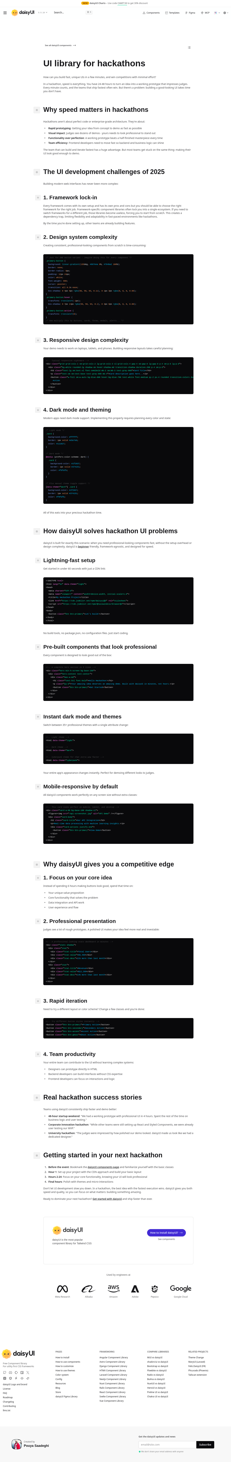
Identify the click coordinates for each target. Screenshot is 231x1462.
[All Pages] (189, 47)
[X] (28, 1372)
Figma (190, 12)
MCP (205, 12)
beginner (83, 546)
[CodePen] (22, 1378)
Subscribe (205, 1444)
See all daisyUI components (60, 45)
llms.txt (8, 1410)
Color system (62, 1374)
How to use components (67, 1361)
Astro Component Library (112, 1361)
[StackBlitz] (16, 1378)
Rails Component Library (112, 1387)
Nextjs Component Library (113, 1379)
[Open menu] (5, 12)
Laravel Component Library (113, 1374)
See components (166, 1239)
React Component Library (112, 1392)
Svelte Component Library (113, 1396)
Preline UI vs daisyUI (157, 1392)
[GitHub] (4, 1372)
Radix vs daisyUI (155, 1374)
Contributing (11, 1406)
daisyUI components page (103, 1167)
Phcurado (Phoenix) (200, 1370)
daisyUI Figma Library (66, 1396)
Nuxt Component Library (112, 1383)
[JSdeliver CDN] (10, 1378)
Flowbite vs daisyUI (157, 1370)
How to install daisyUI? (166, 1233)
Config (58, 1379)
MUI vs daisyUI (154, 1357)
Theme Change (197, 1357)
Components (151, 12)
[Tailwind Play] (28, 1378)
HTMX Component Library (113, 1370)
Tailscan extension (199, 1374)
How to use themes (65, 1370)
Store (58, 1392)
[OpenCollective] (16, 1372)
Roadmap (8, 1397)
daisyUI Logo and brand (15, 1384)
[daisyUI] (22, 12)
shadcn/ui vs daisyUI (157, 1361)
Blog (57, 1387)
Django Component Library (113, 1366)
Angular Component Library (114, 1357)
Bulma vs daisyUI (156, 1379)
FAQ (5, 1393)
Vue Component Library (112, 1400)
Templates (172, 12)
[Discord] (10, 1372)
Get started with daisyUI (107, 1199)
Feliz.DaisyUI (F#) (198, 1366)
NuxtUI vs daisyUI (156, 1383)
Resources (60, 1383)
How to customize (64, 1366)
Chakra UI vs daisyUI (157, 1396)
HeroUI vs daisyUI (156, 1387)
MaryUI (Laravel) (198, 1361)
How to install (62, 1357)
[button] (217, 13)
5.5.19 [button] (42, 13)
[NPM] (22, 1372)
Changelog (8, 1401)
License (8, 1388)
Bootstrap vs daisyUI (157, 1366)
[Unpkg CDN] (4, 1378)
